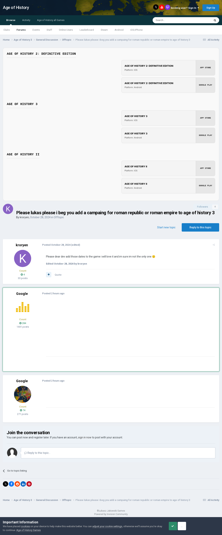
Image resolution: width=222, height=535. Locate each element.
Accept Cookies (177, 526)
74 (22, 410)
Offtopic (59, 217)
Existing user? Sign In (185, 7)
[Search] (173, 20)
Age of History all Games (50, 20)
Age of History (16, 7)
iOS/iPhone (136, 29)
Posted (55, 244)
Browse (10, 22)
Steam (104, 29)
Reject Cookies (206, 526)
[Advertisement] (114, 329)
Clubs (6, 29)
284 (22, 323)
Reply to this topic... (37, 452)
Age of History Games (34, 530)
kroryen (24, 217)
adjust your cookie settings (107, 526)
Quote (56, 274)
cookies (25, 526)
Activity (26, 20)
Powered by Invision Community (111, 514)
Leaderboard (87, 29)
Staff (49, 29)
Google (22, 294)
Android (119, 29)
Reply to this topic (200, 227)
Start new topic (166, 227)
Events (36, 29)
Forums (21, 29)
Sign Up (210, 7)
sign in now (84, 437)
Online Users (66, 29)
